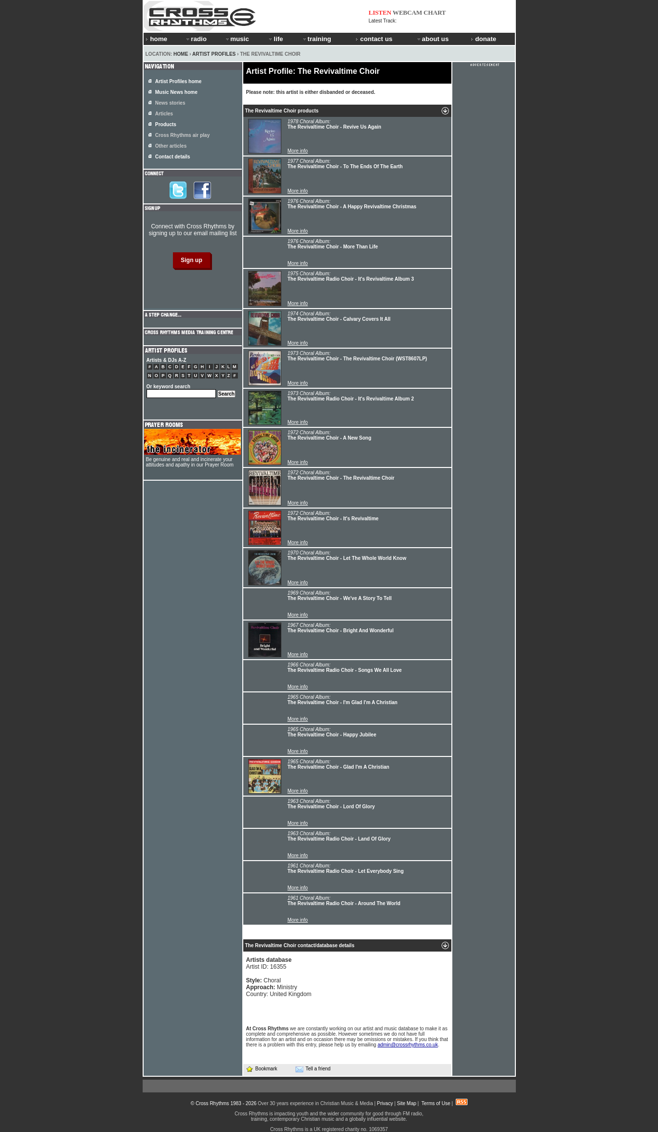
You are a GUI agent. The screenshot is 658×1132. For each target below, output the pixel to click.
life (275, 39)
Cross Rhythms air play (182, 135)
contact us (374, 39)
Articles (164, 113)
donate (483, 39)
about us (432, 39)
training (316, 39)
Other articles (171, 146)
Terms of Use (436, 1103)
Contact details (173, 156)
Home (180, 54)
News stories (170, 103)
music (237, 39)
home (156, 39)
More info (298, 151)
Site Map (406, 1103)
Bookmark (261, 1068)
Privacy (385, 1103)
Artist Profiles (214, 54)
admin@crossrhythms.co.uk (408, 1044)
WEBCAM (407, 12)
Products (165, 124)
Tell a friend (313, 1068)
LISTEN (380, 12)
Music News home (176, 92)
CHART (435, 12)
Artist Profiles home (178, 81)
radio (196, 39)
